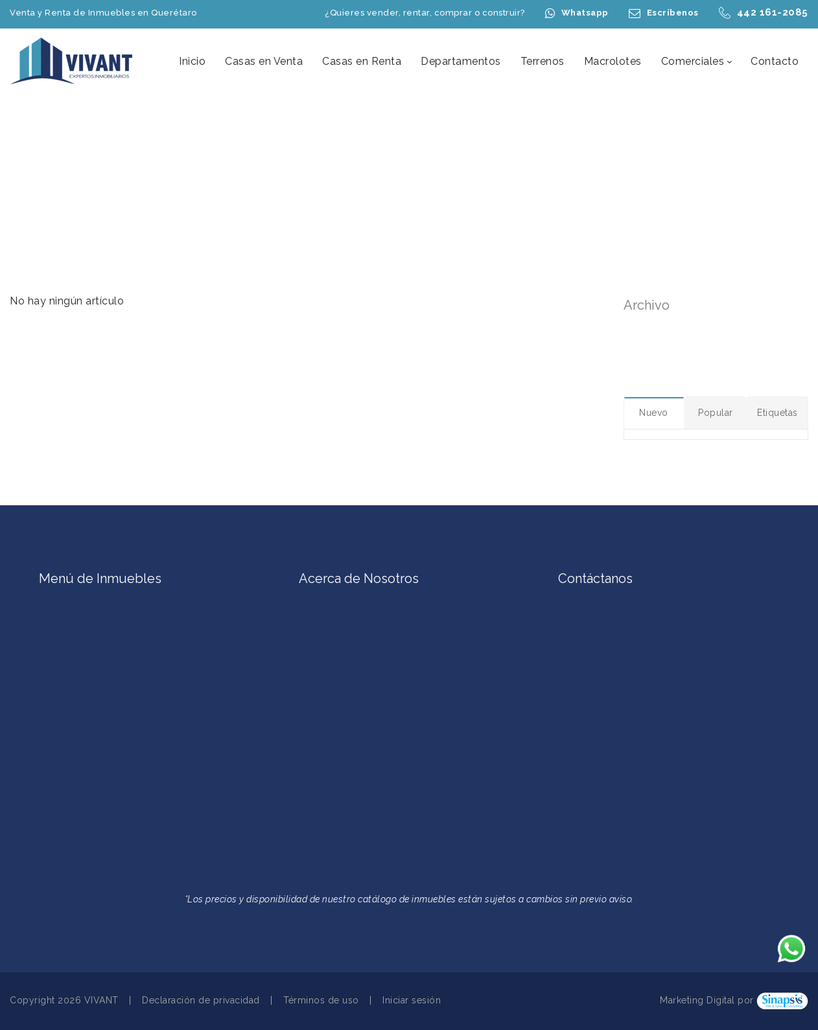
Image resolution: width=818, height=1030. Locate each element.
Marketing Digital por (707, 1001)
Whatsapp (585, 12)
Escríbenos (673, 12)
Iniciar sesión (411, 1000)
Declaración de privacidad (201, 1000)
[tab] (654, 412)
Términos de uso (321, 1000)
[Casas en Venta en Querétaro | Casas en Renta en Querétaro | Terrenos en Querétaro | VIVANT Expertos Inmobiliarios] (72, 61)
